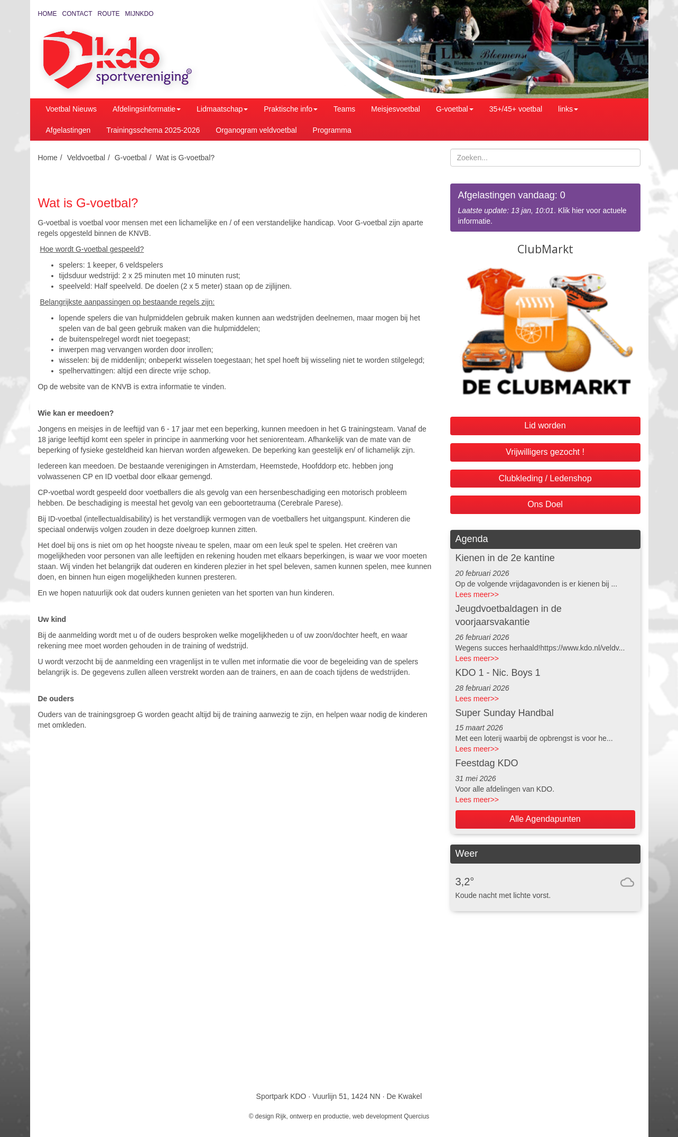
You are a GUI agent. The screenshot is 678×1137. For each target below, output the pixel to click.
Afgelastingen (68, 130)
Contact (77, 13)
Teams (344, 109)
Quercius (416, 1116)
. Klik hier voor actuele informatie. (545, 207)
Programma (332, 130)
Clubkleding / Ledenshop (544, 478)
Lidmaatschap (222, 109)
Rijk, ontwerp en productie (312, 1116)
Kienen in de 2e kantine (505, 558)
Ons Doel (545, 504)
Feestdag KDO (487, 763)
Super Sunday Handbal (505, 713)
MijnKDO (139, 13)
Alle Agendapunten (544, 818)
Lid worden (544, 425)
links (568, 109)
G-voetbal (454, 109)
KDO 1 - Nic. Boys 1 (498, 672)
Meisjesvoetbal (395, 109)
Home (47, 13)
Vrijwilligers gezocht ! (545, 451)
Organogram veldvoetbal (256, 130)
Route (109, 13)
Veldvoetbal (86, 157)
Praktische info (291, 109)
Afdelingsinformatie (147, 109)
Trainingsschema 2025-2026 (153, 130)
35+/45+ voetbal (515, 109)
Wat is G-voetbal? (185, 157)
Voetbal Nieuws (71, 109)
